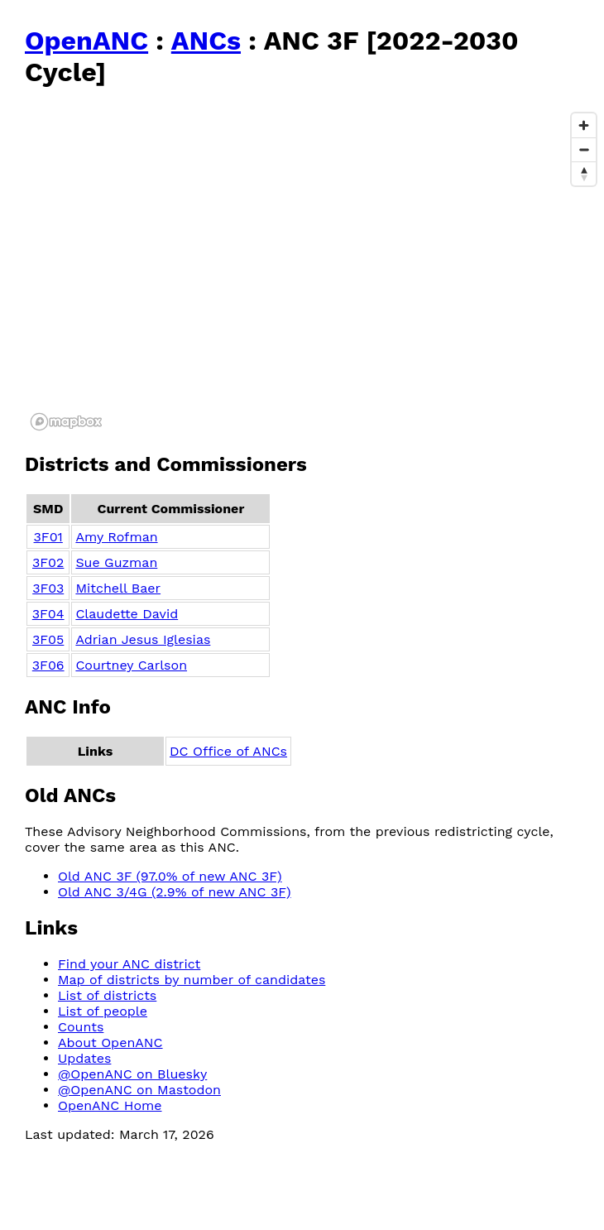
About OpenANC (110, 1042)
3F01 (48, 537)
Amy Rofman (116, 537)
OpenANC (86, 40)
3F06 (48, 665)
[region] (314, 270)
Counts (80, 1027)
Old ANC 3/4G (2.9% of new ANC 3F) (174, 892)
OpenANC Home (110, 1105)
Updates (84, 1058)
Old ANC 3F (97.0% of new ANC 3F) (170, 876)
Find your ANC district (129, 964)
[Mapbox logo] (66, 421)
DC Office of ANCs (228, 751)
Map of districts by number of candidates (191, 979)
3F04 (48, 614)
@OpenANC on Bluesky (132, 1074)
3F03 (48, 588)
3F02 (48, 562)
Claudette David (126, 614)
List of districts (107, 995)
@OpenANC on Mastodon (139, 1090)
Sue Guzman (116, 562)
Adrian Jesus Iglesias (142, 639)
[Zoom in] (584, 125)
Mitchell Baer (118, 588)
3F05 (48, 639)
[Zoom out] (584, 149)
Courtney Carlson (131, 665)
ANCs (206, 40)
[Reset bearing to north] (584, 173)
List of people (102, 1011)
